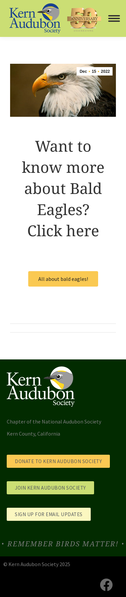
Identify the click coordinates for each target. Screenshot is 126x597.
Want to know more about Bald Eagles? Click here (63, 188)
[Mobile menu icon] (114, 18)
